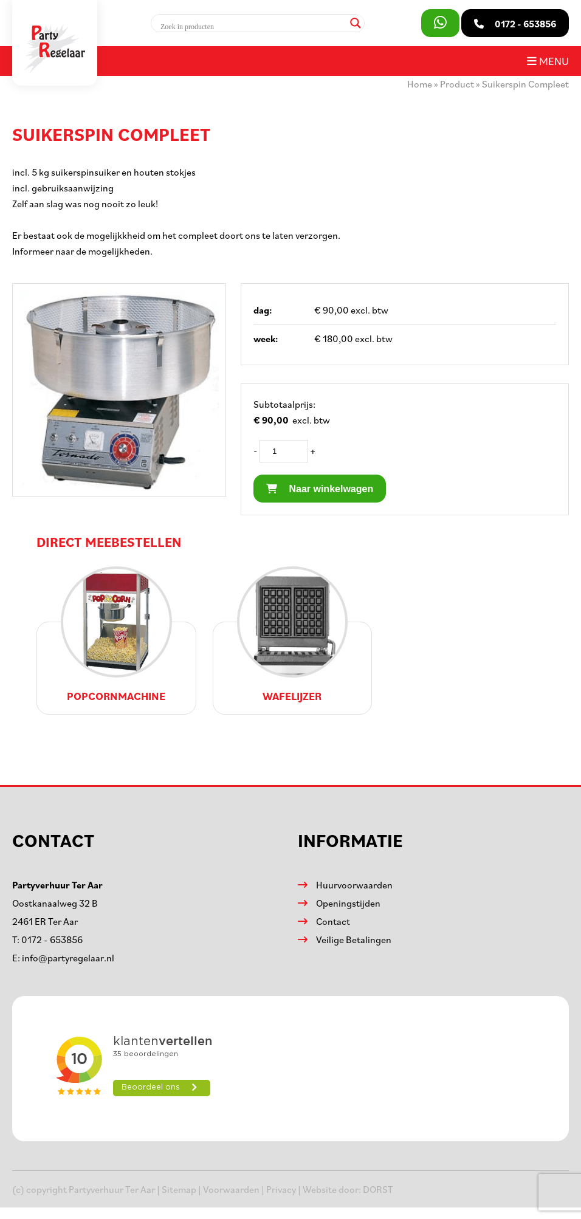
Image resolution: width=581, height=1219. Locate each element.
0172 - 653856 (52, 939)
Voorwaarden (231, 1189)
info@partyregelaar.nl (68, 958)
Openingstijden (348, 903)
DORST (378, 1189)
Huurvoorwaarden (354, 885)
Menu (548, 60)
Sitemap (179, 1189)
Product (457, 84)
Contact (333, 921)
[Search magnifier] (355, 23)
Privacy (281, 1189)
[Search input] (252, 27)
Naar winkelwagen (319, 489)
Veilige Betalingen (353, 939)
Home (419, 84)
